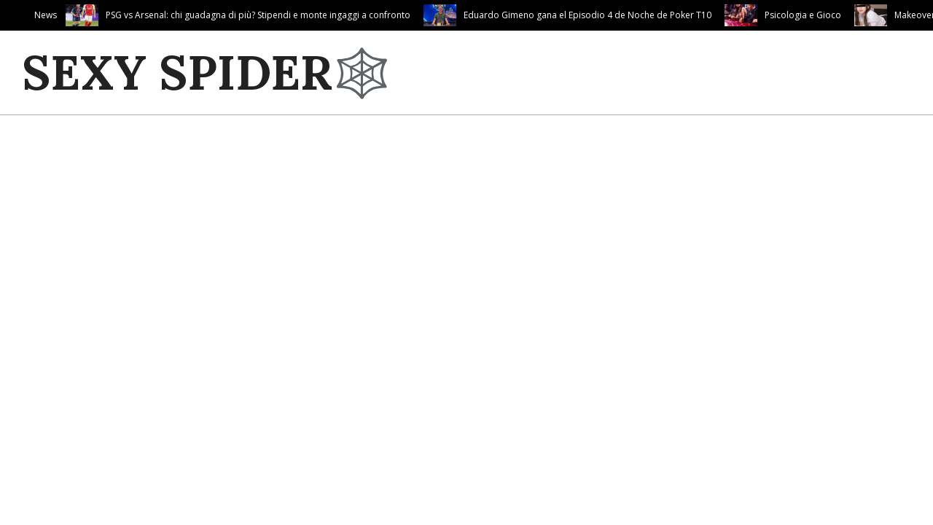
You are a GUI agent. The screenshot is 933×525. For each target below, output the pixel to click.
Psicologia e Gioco (803, 15)
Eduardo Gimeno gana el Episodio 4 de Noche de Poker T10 (587, 15)
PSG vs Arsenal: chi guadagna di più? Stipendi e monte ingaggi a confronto (258, 15)
